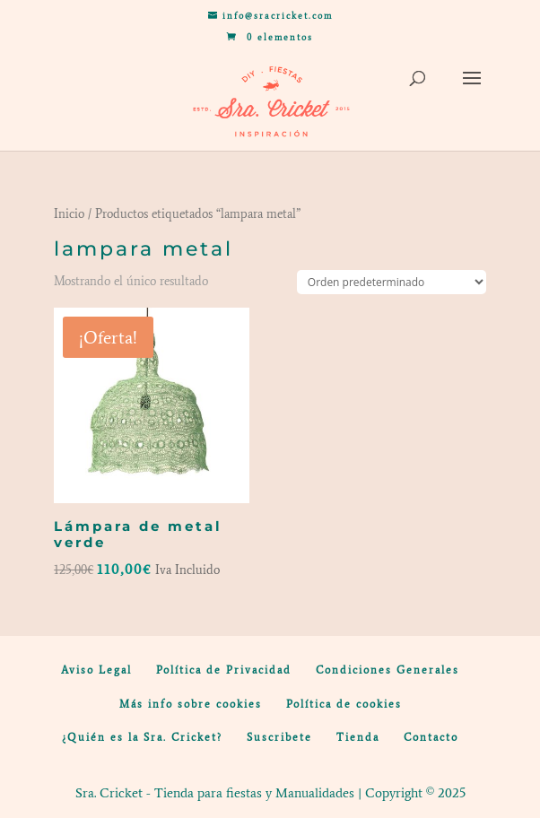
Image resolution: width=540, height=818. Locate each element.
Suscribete (279, 737)
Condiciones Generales (387, 670)
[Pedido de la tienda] (391, 282)
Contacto (431, 737)
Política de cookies (344, 704)
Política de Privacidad (224, 670)
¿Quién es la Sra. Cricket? (142, 737)
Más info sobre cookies (190, 704)
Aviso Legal (96, 670)
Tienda (357, 737)
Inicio (69, 214)
